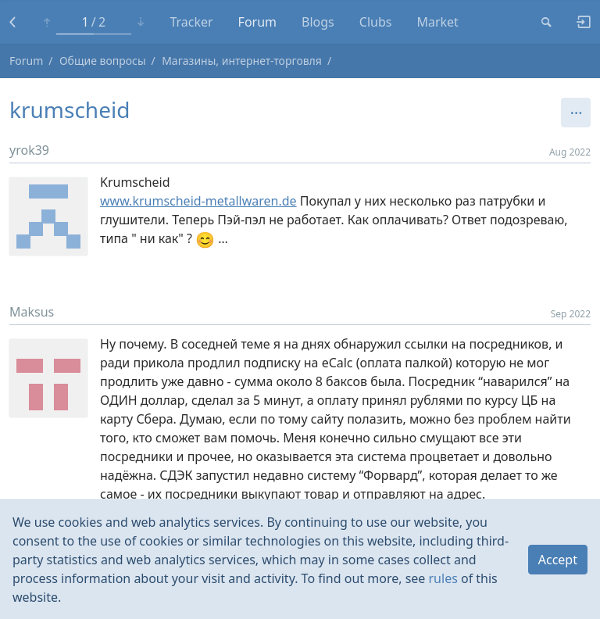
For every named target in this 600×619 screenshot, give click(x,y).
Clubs (375, 21)
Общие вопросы (102, 60)
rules (443, 578)
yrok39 (29, 150)
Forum (257, 21)
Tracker (191, 21)
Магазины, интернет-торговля (242, 60)
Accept (557, 559)
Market (437, 21)
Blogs (318, 21)
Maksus (31, 311)
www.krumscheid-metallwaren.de (198, 200)
